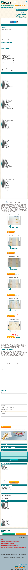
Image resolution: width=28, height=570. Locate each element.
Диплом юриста (4, 197)
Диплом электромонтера (6, 195)
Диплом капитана (5, 116)
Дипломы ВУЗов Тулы (12, 199)
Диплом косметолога (5, 118)
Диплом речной (4, 161)
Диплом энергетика (5, 196)
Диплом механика (5, 139)
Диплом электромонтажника (6, 194)
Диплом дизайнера (5, 99)
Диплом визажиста (5, 87)
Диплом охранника (5, 147)
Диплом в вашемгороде (15, 482)
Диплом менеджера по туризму (7, 136)
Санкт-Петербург (5, 466)
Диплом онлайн (4, 522)
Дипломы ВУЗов (4, 27)
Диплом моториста (5, 143)
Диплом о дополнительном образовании (8, 516)
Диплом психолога (5, 160)
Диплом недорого (5, 518)
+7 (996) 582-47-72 (21, 15)
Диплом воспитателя (5, 89)
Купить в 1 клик (17, 295)
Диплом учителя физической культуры (8, 179)
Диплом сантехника (5, 162)
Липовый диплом (5, 523)
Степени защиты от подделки (6, 491)
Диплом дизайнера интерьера (7, 100)
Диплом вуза (4, 525)
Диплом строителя (5, 169)
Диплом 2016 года (5, 504)
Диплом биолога (4, 82)
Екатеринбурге (4, 468)
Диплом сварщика (5, 163)
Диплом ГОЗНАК (5, 511)
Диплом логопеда (5, 123)
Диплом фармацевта (5, 180)
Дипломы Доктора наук (5, 37)
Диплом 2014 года (5, 506)
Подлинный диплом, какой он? (6, 496)
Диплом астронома (5, 79)
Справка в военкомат (5, 66)
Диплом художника (5, 188)
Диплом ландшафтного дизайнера (7, 120)
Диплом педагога (5, 150)
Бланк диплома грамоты (6, 56)
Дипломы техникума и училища (6, 42)
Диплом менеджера (5, 135)
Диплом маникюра (5, 125)
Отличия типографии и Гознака (7, 489)
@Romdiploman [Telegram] (24, 12)
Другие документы (4, 53)
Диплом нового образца (6, 510)
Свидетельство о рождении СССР (7, 70)
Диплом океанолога (5, 145)
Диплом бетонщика (5, 80)
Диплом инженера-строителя (6, 110)
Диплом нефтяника (5, 144)
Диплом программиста (5, 157)
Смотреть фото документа (14, 227)
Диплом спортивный (5, 167)
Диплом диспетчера (5, 102)
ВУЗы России (6, 199)
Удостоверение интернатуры (6, 61)
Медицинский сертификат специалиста (8, 58)
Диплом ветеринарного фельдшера (7, 86)
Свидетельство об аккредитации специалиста (9, 69)
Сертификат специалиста (6, 59)
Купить (11, 295)
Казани (3, 470)
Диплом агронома (5, 76)
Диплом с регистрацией (6, 524)
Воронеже (3, 477)
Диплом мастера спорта (6, 128)
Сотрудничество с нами (6, 490)
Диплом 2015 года (5, 505)
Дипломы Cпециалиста (5, 30)
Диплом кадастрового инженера (7, 115)
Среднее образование (5, 48)
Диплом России (4, 507)
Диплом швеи (4, 189)
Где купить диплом (5, 519)
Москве (3, 465)
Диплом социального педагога (7, 166)
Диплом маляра (4, 124)
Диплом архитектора (5, 78)
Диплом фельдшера (5, 181)
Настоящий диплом (5, 521)
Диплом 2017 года (5, 503)
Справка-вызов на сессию (6, 67)
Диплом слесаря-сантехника (6, 165)
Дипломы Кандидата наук (6, 36)
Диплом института (5, 509)
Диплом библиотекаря (5, 81)
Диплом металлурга (5, 137)
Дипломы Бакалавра (5, 31)
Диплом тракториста (5, 176)
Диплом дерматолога (5, 96)
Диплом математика (5, 129)
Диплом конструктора (5, 117)
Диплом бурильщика (5, 83)
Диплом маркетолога (5, 126)
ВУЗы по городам (20, 5)
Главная (2, 199)
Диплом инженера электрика (6, 109)
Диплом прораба (5, 159)
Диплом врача (4, 91)
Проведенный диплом (5, 508)
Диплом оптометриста (5, 146)
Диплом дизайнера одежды (6, 101)
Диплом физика (4, 182)
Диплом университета (5, 520)
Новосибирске (4, 467)
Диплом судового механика (6, 170)
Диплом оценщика (5, 148)
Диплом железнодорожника (6, 104)
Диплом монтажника (5, 140)
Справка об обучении (5, 68)
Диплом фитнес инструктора (6, 185)
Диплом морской (5, 141)
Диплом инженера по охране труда (7, 108)
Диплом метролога (5, 138)
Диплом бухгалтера (5, 84)
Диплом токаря (4, 175)
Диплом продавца (5, 158)
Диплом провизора (5, 155)
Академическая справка (6, 55)
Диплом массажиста (5, 127)
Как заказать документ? (6, 487)
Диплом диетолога (5, 98)
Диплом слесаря (4, 164)
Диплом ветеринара (5, 85)
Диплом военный (5, 88)
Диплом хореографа (5, 187)
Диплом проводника (5, 156)
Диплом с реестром (5, 38)
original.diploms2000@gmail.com (20, 16)
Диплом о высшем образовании (7, 29)
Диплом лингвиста (5, 121)
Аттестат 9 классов (5, 51)
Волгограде (4, 478)
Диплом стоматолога (5, 168)
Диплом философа (5, 184)
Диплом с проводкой (5, 39)
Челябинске (4, 471)
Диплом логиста (4, 122)
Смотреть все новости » (5, 498)
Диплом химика (4, 186)
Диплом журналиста (5, 105)
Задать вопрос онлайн (7, 7)
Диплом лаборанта (5, 119)
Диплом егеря (4, 103)
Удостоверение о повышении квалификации (9, 60)
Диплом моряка (4, 142)
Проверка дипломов (22, 9)
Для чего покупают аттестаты (6, 495)
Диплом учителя (4, 178)
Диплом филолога (5, 183)
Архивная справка (5, 57)
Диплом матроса (5, 130)
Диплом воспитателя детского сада (7, 90)
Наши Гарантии (4, 488)
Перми (3, 476)
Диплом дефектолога (5, 97)
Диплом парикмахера (5, 149)
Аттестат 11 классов (5, 50)
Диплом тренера (5, 177)
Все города (4, 480)
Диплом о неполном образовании (7, 517)
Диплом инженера (5, 107)
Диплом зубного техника (6, 106)
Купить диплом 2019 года (6, 502)
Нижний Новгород (5, 469)
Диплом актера (4, 77)
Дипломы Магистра (5, 32)
